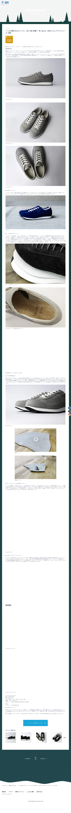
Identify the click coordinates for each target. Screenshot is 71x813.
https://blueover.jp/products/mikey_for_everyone (20, 701)
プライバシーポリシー (7, 794)
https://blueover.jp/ (15, 705)
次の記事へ (43, 758)
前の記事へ (28, 758)
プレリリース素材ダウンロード (35, 723)
